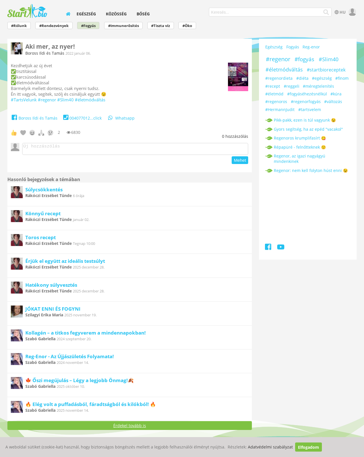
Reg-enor (311, 47)
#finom (342, 78)
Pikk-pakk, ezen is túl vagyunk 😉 (305, 120)
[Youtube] (280, 248)
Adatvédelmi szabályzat (270, 447)
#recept (272, 86)
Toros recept (40, 239)
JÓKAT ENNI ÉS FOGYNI (53, 310)
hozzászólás (235, 136)
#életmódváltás (90, 100)
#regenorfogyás (306, 101)
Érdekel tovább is (129, 427)
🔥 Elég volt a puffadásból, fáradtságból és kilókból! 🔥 (90, 406)
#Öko (187, 25)
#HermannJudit (280, 109)
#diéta (302, 78)
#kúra (336, 94)
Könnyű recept (43, 215)
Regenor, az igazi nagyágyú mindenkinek (299, 158)
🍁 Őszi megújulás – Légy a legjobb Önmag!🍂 (79, 382)
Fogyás (292, 47)
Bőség (143, 14)
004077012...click (82, 118)
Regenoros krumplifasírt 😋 (300, 138)
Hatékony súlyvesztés (51, 286)
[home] (68, 14)
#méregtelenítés (318, 86)
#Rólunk (19, 25)
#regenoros (276, 101)
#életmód (274, 94)
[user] (352, 12)
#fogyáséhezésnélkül (307, 94)
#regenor (47, 100)
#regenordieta (279, 78)
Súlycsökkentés (44, 191)
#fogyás (304, 59)
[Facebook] (268, 248)
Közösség (116, 14)
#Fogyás (88, 25)
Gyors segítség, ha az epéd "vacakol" (308, 129)
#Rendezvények (54, 25)
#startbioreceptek (326, 70)
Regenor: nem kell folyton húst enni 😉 (311, 170)
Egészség (86, 14)
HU (340, 12)
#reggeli (291, 86)
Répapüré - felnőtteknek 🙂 (300, 147)
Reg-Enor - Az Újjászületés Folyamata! (69, 358)
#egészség (322, 78)
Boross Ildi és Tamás (44, 53)
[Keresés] (326, 12)
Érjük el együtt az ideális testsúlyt (65, 262)
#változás (333, 101)
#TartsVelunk (24, 100)
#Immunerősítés (123, 25)
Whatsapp (121, 118)
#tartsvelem (309, 109)
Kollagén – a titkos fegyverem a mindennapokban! (85, 334)
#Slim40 (65, 100)
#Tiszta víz (160, 25)
